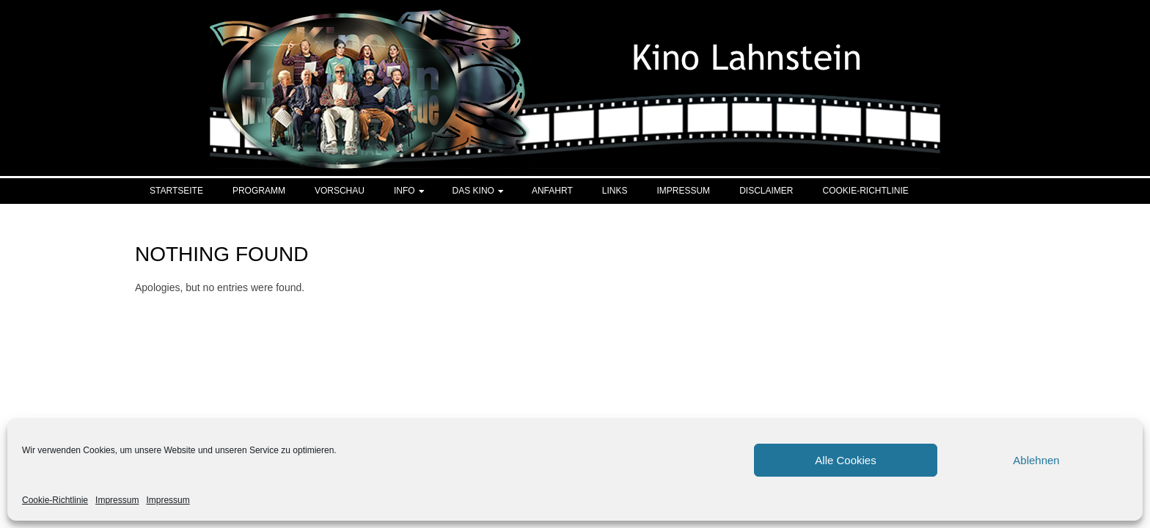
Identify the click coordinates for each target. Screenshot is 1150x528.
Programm (258, 191)
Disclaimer (766, 191)
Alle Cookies (845, 460)
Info (404, 191)
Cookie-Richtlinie (55, 500)
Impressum (117, 500)
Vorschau (340, 191)
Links (615, 191)
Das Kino (473, 191)
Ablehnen (1036, 460)
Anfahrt (552, 191)
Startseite (176, 191)
